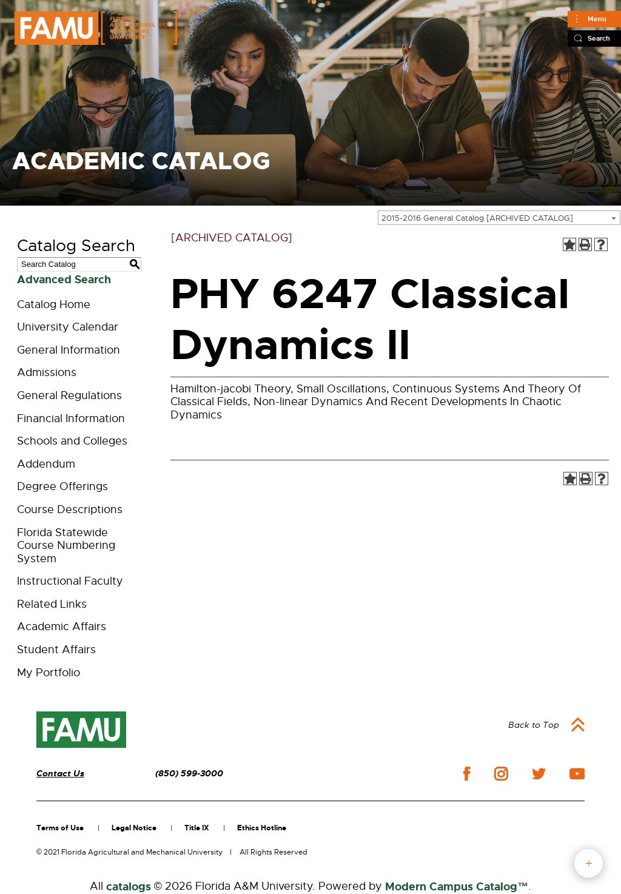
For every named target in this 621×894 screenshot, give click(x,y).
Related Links (52, 604)
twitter (538, 773)
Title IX (196, 828)
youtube (577, 773)
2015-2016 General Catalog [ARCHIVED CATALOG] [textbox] (477, 218)
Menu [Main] (597, 19)
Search (599, 38)
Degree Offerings (62, 486)
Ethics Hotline (261, 828)
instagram (501, 774)
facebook (466, 774)
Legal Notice (134, 828)
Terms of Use (60, 828)
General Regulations (69, 395)
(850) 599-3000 (189, 773)
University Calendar (67, 327)
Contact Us (60, 773)
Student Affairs (56, 649)
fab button (588, 863)
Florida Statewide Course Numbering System (66, 545)
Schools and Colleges (72, 441)
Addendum (46, 464)
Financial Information (71, 418)
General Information (68, 350)
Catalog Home (53, 304)
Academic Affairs (61, 626)
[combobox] (499, 217)
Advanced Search (64, 279)
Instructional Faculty (70, 581)
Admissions (46, 372)
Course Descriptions (70, 509)
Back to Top (533, 724)
